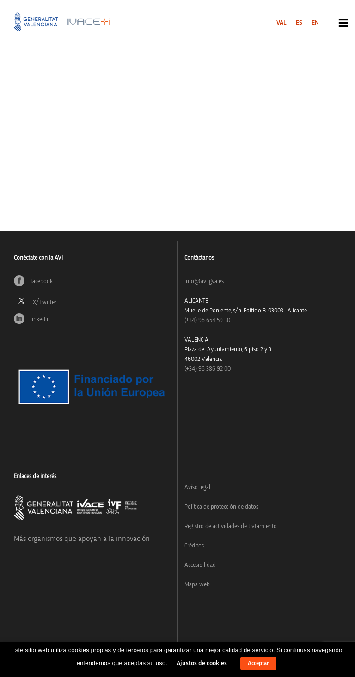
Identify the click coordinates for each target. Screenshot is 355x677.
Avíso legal (197, 487)
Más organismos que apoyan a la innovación (82, 538)
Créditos (194, 546)
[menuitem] (281, 23)
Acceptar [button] (258, 663)
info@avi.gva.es (204, 282)
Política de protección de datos (221, 507)
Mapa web (197, 585)
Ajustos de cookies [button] (202, 663)
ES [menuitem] (299, 22)
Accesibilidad (200, 565)
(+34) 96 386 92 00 (207, 369)
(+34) (207, 320)
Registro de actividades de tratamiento (230, 526)
